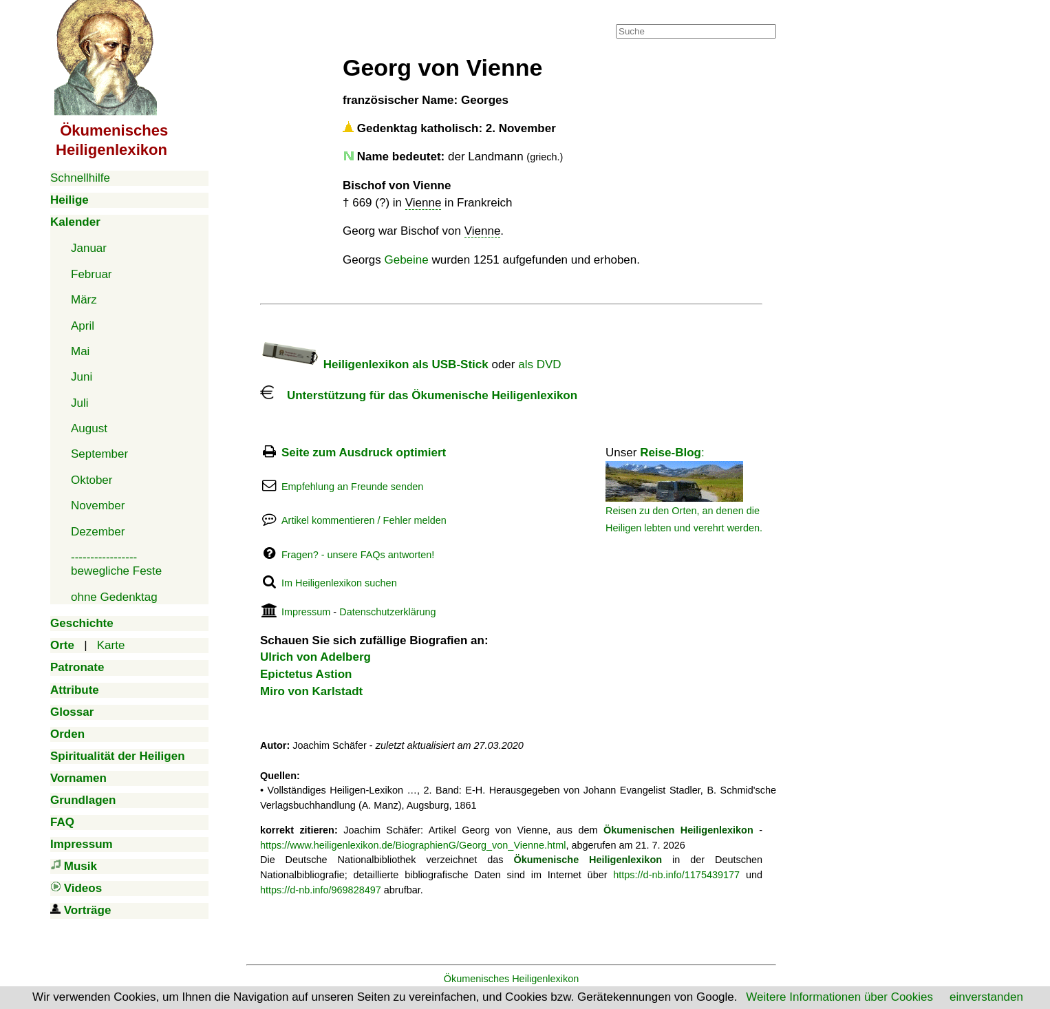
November (98, 505)
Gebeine (406, 259)
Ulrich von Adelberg (315, 656)
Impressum (305, 611)
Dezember (98, 531)
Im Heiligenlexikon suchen (339, 582)
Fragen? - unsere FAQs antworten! (357, 554)
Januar (89, 248)
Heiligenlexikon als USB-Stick (374, 364)
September (99, 453)
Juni (81, 376)
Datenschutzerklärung (387, 611)
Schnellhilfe (80, 177)
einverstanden (986, 996)
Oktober (91, 480)
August (89, 428)
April (82, 325)
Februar (91, 274)
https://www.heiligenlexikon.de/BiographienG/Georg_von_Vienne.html (413, 845)
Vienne (423, 202)
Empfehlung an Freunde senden (352, 486)
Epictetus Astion (306, 674)
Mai (80, 351)
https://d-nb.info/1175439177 (676, 874)
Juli (80, 403)
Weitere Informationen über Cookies (839, 996)
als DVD (539, 364)
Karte (111, 645)
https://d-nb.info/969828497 (320, 889)
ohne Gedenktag (114, 597)
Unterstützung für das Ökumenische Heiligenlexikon (418, 395)
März (84, 299)
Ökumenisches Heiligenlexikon (511, 978)
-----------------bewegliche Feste (116, 564)
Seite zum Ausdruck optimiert (363, 452)
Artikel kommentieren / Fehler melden (364, 520)
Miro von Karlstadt (311, 691)
